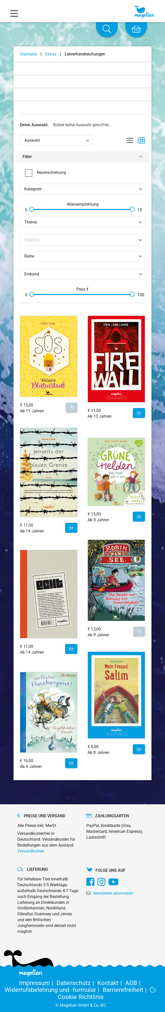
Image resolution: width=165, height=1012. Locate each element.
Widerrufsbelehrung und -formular (54, 989)
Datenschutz (76, 983)
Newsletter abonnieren (113, 893)
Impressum (37, 983)
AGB (133, 983)
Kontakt (111, 983)
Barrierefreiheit (126, 989)
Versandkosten (30, 851)
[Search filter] (82, 240)
